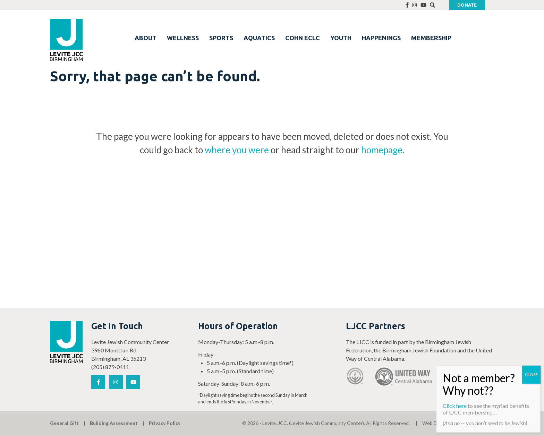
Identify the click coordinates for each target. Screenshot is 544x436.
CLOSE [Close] (531, 374)
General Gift (64, 423)
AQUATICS (259, 37)
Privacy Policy (164, 423)
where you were (237, 149)
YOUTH (340, 37)
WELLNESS (183, 37)
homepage (381, 149)
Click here (455, 405)
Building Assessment (114, 423)
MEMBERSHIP (431, 37)
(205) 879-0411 (110, 367)
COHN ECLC (302, 37)
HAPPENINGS (381, 37)
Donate (467, 4)
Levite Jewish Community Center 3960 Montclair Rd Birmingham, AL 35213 (130, 350)
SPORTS (221, 37)
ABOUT (145, 37)
